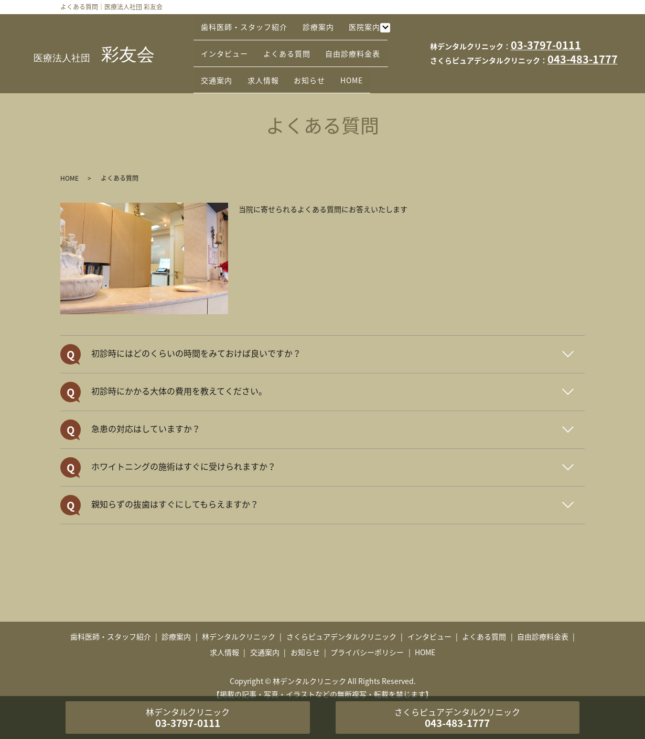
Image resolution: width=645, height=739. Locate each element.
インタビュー (228, 44)
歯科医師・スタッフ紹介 (248, 28)
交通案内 (220, 61)
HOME (376, 61)
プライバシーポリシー (367, 635)
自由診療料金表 (370, 44)
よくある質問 (297, 44)
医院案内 (382, 28)
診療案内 (329, 28)
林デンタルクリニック (238, 620)
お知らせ (327, 61)
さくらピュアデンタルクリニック (341, 620)
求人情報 (273, 61)
